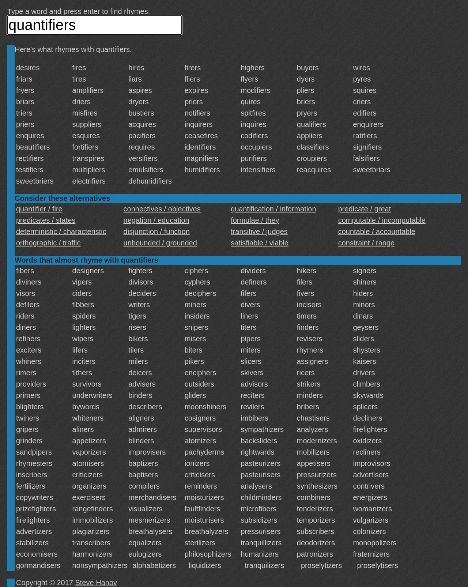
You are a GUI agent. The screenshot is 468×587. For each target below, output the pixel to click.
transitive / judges (259, 231)
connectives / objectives (162, 209)
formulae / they (255, 220)
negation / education (156, 220)
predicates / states (45, 220)
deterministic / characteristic (61, 231)
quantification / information (273, 209)
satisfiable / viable (259, 243)
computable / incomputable (382, 220)
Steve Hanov (96, 583)
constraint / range (366, 243)
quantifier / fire (39, 209)
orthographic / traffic (48, 243)
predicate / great (364, 209)
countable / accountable (376, 231)
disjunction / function (157, 231)
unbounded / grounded (160, 243)
